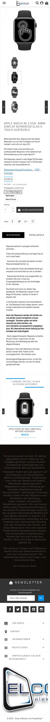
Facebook (10, 609)
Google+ (25, 221)
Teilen (12, 221)
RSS (26, 609)
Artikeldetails (36, 235)
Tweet (19, 221)
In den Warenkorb (31, 210)
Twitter (18, 609)
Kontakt (15, 631)
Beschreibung (13, 235)
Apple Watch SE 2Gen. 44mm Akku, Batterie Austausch (25, 430)
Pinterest (32, 221)
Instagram (41, 609)
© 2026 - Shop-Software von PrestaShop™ (25, 718)
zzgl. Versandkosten (20, 184)
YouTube (33, 609)
